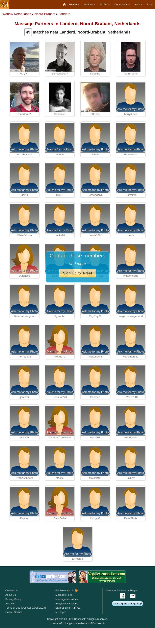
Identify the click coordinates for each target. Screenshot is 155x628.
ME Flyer (60, 612)
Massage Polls (63, 594)
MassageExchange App (127, 603)
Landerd (64, 14)
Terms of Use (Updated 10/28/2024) (25, 607)
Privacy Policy (13, 599)
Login (150, 4)
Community (121, 4)
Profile (103, 4)
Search (73, 4)
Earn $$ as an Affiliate (67, 607)
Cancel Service (13, 612)
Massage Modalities (66, 599)
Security (9, 603)
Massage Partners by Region (122, 590)
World (6, 14)
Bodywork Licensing (66, 603)
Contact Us (11, 590)
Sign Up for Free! (77, 273)
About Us (10, 594)
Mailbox (88, 4)
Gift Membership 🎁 (66, 590)
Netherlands (22, 14)
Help (137, 4)
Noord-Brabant (45, 14)
